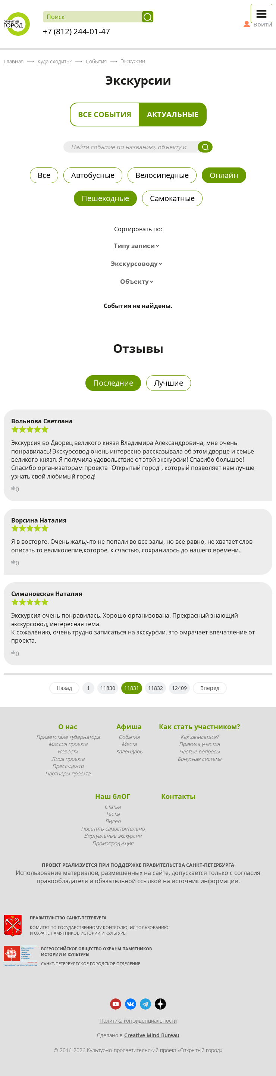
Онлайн (224, 175)
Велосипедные (162, 175)
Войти (262, 24)
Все (44, 175)
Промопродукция (112, 843)
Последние (113, 383)
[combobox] (138, 246)
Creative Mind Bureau (151, 1035)
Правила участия (199, 743)
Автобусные (93, 175)
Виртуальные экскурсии (112, 835)
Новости (67, 751)
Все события (104, 114)
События (129, 736)
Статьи (112, 806)
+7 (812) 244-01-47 (76, 31)
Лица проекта (67, 758)
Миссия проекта (67, 743)
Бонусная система (199, 758)
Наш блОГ (112, 796)
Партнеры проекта (67, 773)
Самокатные (172, 198)
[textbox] (138, 246)
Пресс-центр (68, 765)
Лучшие (168, 383)
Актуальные (172, 114)
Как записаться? (200, 736)
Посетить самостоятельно (113, 828)
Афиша (129, 726)
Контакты (178, 796)
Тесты (113, 813)
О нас (67, 726)
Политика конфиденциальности (138, 1020)
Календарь (129, 751)
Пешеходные (105, 198)
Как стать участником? (199, 726)
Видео (112, 821)
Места (129, 743)
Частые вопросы (199, 751)
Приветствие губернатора (68, 736)
